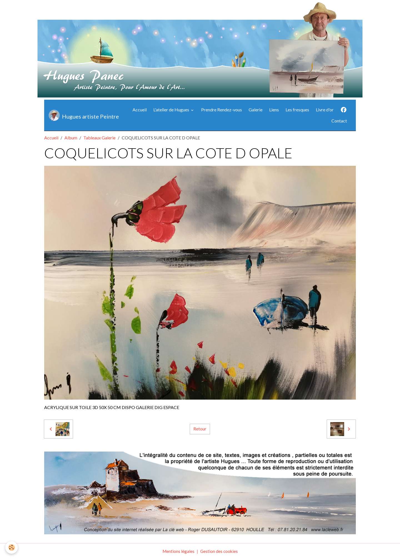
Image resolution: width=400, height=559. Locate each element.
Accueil (139, 109)
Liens (274, 109)
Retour (199, 429)
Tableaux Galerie (99, 137)
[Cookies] (12, 547)
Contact (339, 120)
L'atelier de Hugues (171, 109)
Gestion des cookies (219, 551)
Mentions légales (178, 551)
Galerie (255, 109)
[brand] (82, 115)
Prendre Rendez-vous (221, 109)
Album (70, 137)
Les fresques (297, 109)
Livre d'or (325, 109)
